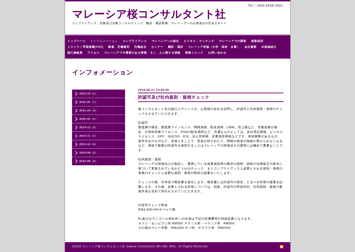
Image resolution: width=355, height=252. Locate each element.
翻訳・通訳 (175, 47)
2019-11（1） (89, 135)
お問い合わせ (217, 52)
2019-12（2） (89, 127)
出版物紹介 (269, 47)
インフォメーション (104, 41)
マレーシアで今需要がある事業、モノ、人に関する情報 (142, 52)
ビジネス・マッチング (199, 41)
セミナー (157, 47)
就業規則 (257, 41)
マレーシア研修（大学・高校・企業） (214, 47)
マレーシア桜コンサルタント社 (149, 14)
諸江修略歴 (75, 52)
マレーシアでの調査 (232, 41)
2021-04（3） (89, 110)
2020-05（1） (89, 118)
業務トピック (194, 52)
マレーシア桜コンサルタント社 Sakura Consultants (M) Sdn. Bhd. (129, 246)
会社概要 (250, 47)
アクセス (93, 52)
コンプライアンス (134, 41)
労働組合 (140, 47)
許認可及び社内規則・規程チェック (173, 97)
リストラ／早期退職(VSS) (85, 47)
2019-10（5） (89, 144)
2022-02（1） (89, 102)
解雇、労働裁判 (119, 47)
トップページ (76, 41)
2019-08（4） (89, 161)
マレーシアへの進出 (165, 41)
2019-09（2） (89, 152)
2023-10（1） (89, 93)
